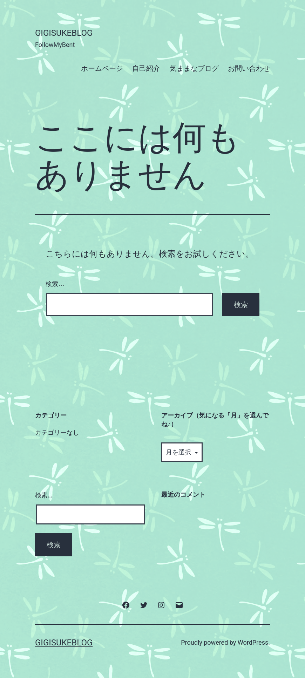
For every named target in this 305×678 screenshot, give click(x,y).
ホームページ (102, 68)
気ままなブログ (194, 68)
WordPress (253, 642)
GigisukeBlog (64, 33)
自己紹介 (146, 68)
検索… (55, 283)
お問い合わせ (249, 68)
